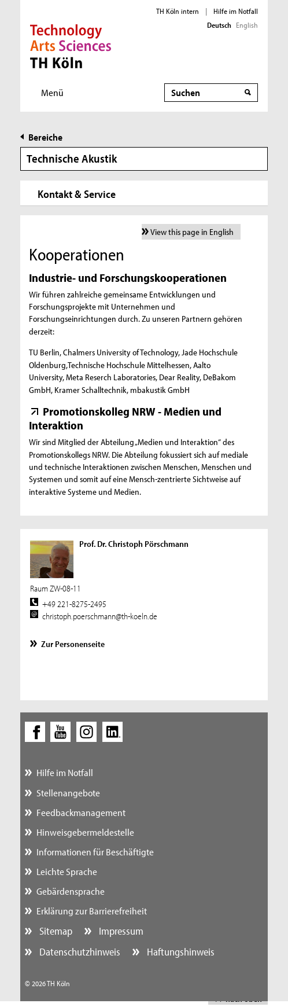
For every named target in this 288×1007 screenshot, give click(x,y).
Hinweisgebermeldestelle (85, 832)
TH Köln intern (177, 11)
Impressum (120, 931)
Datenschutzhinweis (78, 951)
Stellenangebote (68, 793)
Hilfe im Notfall (235, 11)
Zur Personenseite (73, 643)
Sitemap (54, 931)
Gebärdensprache (70, 891)
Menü (52, 92)
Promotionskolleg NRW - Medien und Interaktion (125, 418)
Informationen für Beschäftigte (95, 852)
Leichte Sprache (66, 871)
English (247, 25)
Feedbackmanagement (80, 812)
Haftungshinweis (180, 951)
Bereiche (45, 137)
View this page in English (192, 231)
